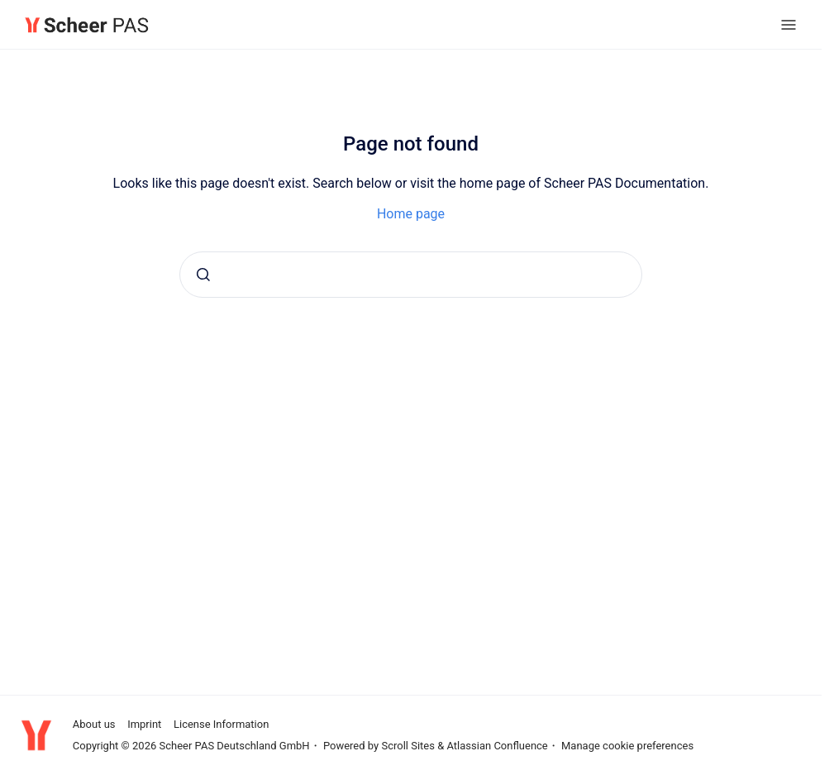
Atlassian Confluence (496, 745)
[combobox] (410, 274)
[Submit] (203, 274)
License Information (221, 724)
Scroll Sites (408, 745)
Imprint (144, 724)
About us (94, 724)
